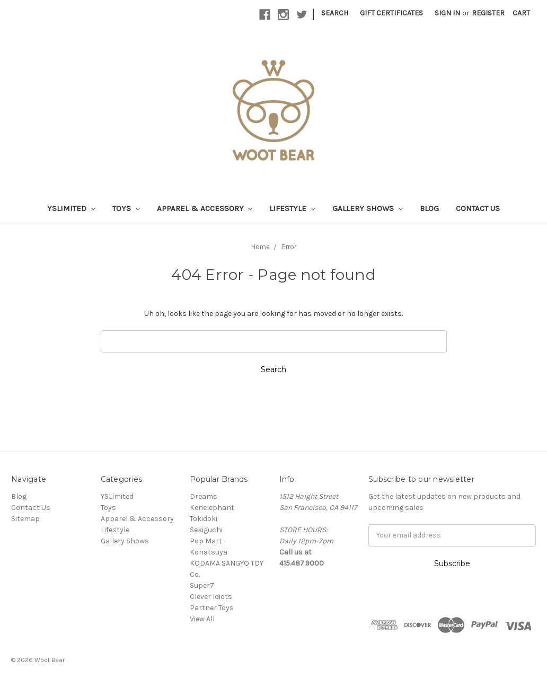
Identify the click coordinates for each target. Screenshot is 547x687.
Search (334, 12)
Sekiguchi (206, 529)
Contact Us (478, 208)
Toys (126, 208)
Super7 (202, 585)
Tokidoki (203, 518)
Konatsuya (208, 552)
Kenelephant (212, 507)
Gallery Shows (367, 208)
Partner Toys (212, 607)
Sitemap (25, 518)
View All (202, 618)
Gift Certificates (391, 12)
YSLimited (71, 208)
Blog (429, 208)
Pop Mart (206, 540)
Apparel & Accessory (205, 208)
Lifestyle (292, 208)
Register (488, 12)
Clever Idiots (211, 596)
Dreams (203, 496)
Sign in (447, 12)
